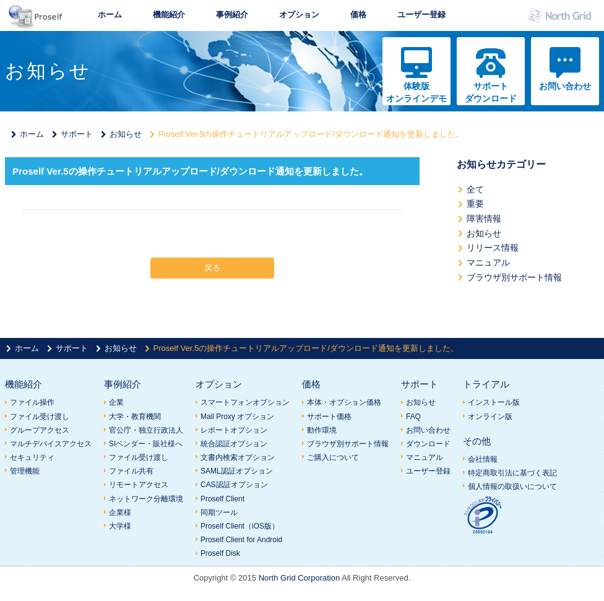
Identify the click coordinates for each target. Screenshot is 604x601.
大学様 (120, 526)
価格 (358, 14)
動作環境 (322, 430)
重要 (475, 204)
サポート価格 (329, 416)
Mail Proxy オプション (237, 416)
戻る (212, 267)
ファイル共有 (131, 471)
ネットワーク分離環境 (146, 499)
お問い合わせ (565, 86)
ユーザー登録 (421, 14)
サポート (77, 134)
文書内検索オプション (238, 457)
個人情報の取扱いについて (512, 486)
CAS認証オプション (234, 484)
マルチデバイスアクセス (51, 443)
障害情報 (484, 218)
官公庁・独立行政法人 (146, 430)
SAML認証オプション (237, 471)
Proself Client (222, 499)
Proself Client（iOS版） (240, 526)
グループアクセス (39, 430)
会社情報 (483, 459)
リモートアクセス (138, 484)
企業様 (120, 512)
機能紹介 (169, 14)
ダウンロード (428, 443)
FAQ (413, 416)
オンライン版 (490, 416)
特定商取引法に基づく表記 (512, 473)
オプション (299, 14)
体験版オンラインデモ (416, 92)
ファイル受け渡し (39, 416)
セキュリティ (32, 457)
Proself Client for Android (241, 539)
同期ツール (219, 512)
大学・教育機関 (135, 416)
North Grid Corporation (299, 577)
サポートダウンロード (491, 92)
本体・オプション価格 (344, 402)
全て (475, 189)
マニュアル (488, 262)
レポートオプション (234, 430)
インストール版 (494, 402)
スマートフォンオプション (245, 402)
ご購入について (333, 457)
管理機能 (25, 471)
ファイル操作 (32, 402)
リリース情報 (493, 248)
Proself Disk (220, 553)
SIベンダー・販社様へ (146, 443)
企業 (116, 402)
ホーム (110, 14)
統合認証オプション (234, 443)
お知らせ (126, 134)
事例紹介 (232, 14)
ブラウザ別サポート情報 (514, 277)
